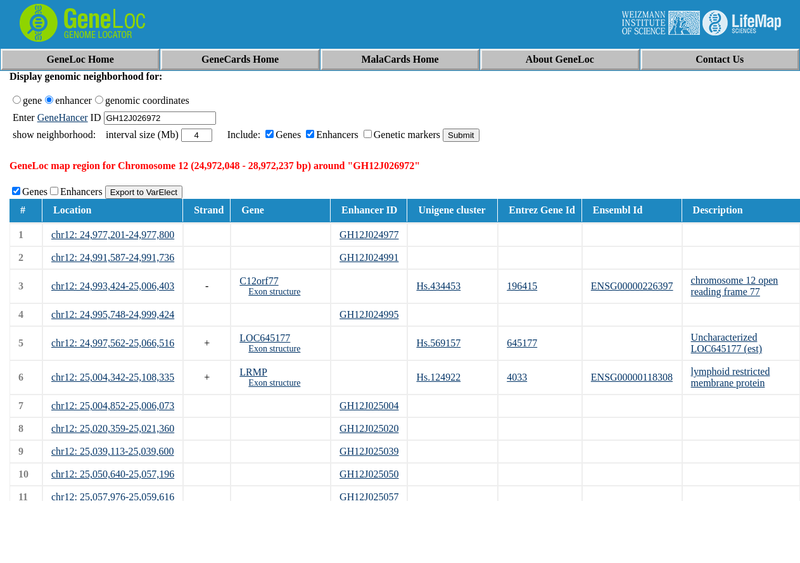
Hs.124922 (438, 377)
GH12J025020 (369, 428)
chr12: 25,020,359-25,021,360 (112, 428)
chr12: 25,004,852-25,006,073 (112, 405)
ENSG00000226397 (632, 286)
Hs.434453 (438, 286)
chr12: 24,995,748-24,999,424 (112, 314)
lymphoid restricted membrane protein (730, 377)
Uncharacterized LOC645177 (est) (726, 343)
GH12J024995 (369, 314)
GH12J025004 (369, 405)
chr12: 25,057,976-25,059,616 (112, 496)
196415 (522, 286)
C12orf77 (258, 280)
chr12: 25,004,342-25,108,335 (112, 377)
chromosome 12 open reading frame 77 (734, 286)
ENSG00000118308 (632, 377)
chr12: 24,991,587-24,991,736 (112, 257)
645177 (522, 343)
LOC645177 (264, 337)
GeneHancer (62, 117)
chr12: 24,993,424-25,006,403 (112, 286)
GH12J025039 (369, 451)
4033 (517, 377)
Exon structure (274, 291)
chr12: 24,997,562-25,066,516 (112, 343)
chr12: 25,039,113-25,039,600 (112, 451)
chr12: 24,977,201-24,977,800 (112, 234)
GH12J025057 (369, 496)
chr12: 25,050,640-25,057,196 (112, 474)
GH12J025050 (369, 474)
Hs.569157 (438, 343)
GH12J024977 (369, 234)
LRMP (253, 372)
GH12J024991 (369, 257)
